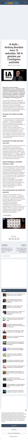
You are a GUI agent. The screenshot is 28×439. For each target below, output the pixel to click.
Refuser (14, 429)
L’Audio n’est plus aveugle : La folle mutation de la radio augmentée (15, 331)
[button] (26, 410)
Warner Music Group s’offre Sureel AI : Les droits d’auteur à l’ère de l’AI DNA (16, 319)
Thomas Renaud (16, 65)
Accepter (14, 425)
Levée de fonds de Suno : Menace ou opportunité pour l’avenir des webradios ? (16, 313)
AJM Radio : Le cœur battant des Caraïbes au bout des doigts (15, 306)
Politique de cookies (13, 436)
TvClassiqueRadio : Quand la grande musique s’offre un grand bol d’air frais (16, 386)
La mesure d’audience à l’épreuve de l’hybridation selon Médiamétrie (16, 366)
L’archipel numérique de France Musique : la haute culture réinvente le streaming (16, 325)
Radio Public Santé (20, 118)
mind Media (17, 134)
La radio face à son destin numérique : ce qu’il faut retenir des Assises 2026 (16, 379)
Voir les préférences (14, 433)
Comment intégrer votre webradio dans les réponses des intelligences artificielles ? (15, 343)
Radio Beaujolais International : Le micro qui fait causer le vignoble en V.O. (15, 373)
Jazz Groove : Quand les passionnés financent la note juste (15, 337)
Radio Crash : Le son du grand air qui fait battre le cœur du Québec (16, 294)
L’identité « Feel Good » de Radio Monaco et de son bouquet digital (15, 349)
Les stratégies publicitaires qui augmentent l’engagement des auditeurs (14, 301)
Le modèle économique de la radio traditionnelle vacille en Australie (15, 361)
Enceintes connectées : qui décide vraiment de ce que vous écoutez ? (15, 391)
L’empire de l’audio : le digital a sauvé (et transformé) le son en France (14, 355)
